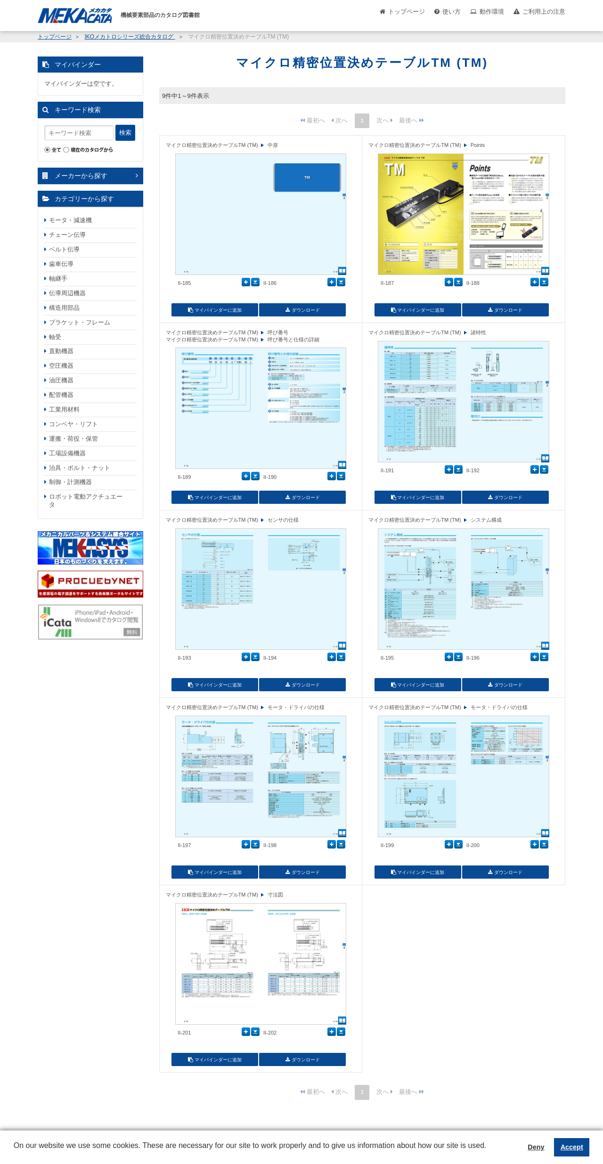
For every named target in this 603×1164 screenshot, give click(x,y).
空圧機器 (61, 365)
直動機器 (61, 351)
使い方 (451, 11)
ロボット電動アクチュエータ (85, 500)
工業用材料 (64, 409)
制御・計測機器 (70, 481)
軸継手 (58, 278)
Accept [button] (572, 1147)
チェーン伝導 (67, 234)
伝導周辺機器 (67, 293)
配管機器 (61, 394)
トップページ (406, 11)
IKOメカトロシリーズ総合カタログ (129, 36)
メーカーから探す (81, 175)
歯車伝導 (61, 263)
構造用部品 (64, 307)
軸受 (55, 336)
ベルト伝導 (64, 249)
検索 (125, 132)
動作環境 (492, 11)
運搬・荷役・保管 (73, 438)
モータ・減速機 (70, 220)
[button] (15, 1152)
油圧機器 (61, 380)
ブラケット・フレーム (79, 322)
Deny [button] (536, 1147)
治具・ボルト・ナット (79, 467)
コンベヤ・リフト (73, 424)
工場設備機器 (67, 453)
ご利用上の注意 (543, 11)
